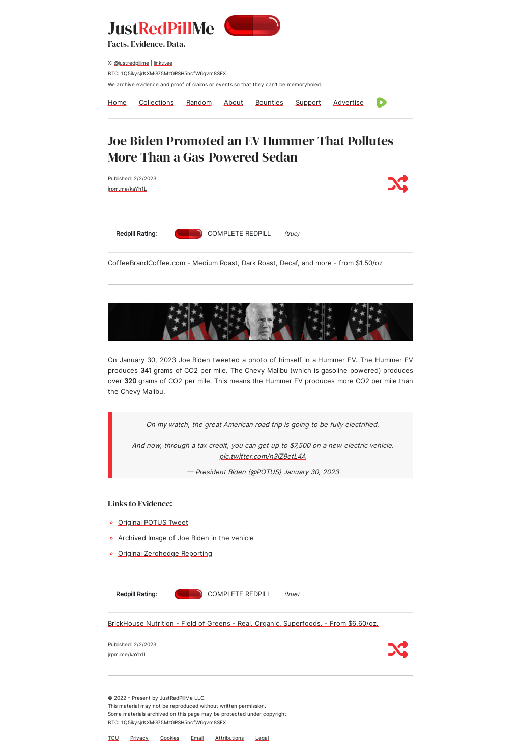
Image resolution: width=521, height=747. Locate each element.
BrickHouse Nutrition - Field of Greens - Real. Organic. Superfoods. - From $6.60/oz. (243, 623)
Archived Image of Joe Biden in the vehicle (186, 537)
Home (117, 102)
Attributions (229, 738)
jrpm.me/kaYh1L (127, 188)
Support (308, 102)
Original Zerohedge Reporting (165, 553)
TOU (113, 738)
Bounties (269, 102)
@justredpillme (131, 63)
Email (197, 738)
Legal (262, 738)
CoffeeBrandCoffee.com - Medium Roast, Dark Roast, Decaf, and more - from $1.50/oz (245, 263)
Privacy (139, 738)
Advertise (348, 102)
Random (199, 102)
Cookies (169, 738)
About (233, 102)
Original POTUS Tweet (153, 522)
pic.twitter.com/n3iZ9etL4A (262, 456)
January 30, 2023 (311, 472)
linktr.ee (163, 63)
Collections (156, 102)
